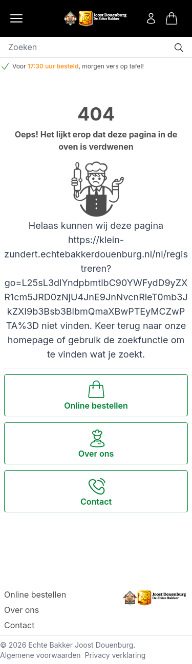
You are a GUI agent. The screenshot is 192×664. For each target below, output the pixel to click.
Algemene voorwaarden (40, 655)
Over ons (21, 610)
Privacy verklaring (115, 655)
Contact (19, 625)
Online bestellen (35, 594)
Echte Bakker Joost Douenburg (80, 645)
